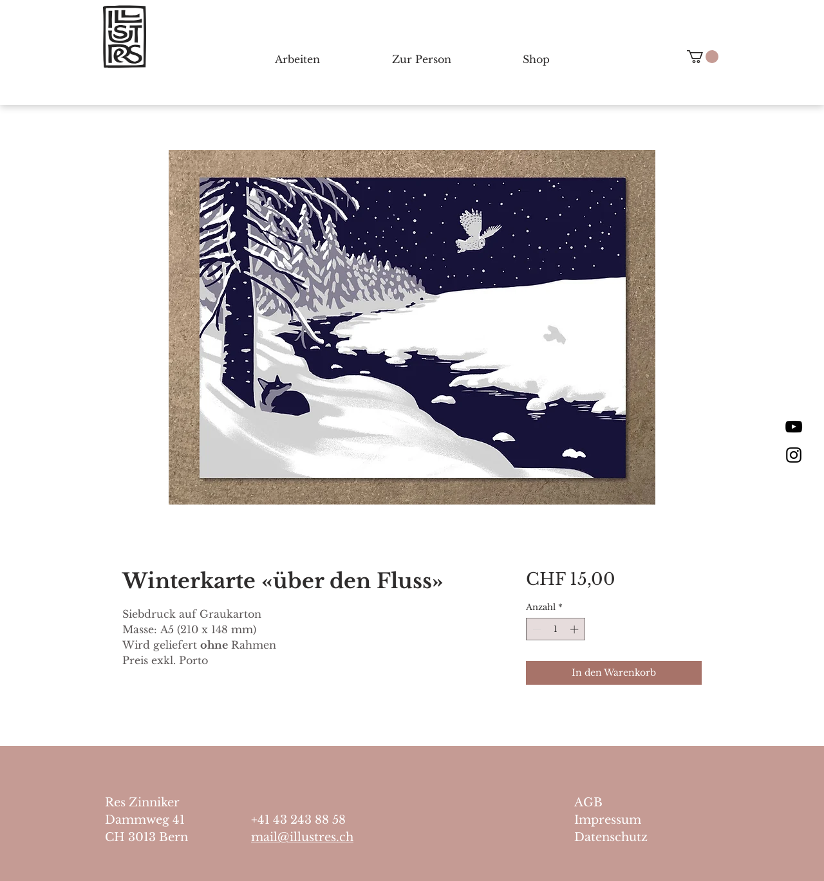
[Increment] (575, 629)
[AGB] (627, 803)
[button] (702, 56)
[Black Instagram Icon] (793, 455)
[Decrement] (535, 629)
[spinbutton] (555, 629)
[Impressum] (627, 820)
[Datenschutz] (627, 838)
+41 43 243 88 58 (298, 820)
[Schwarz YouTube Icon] (793, 426)
